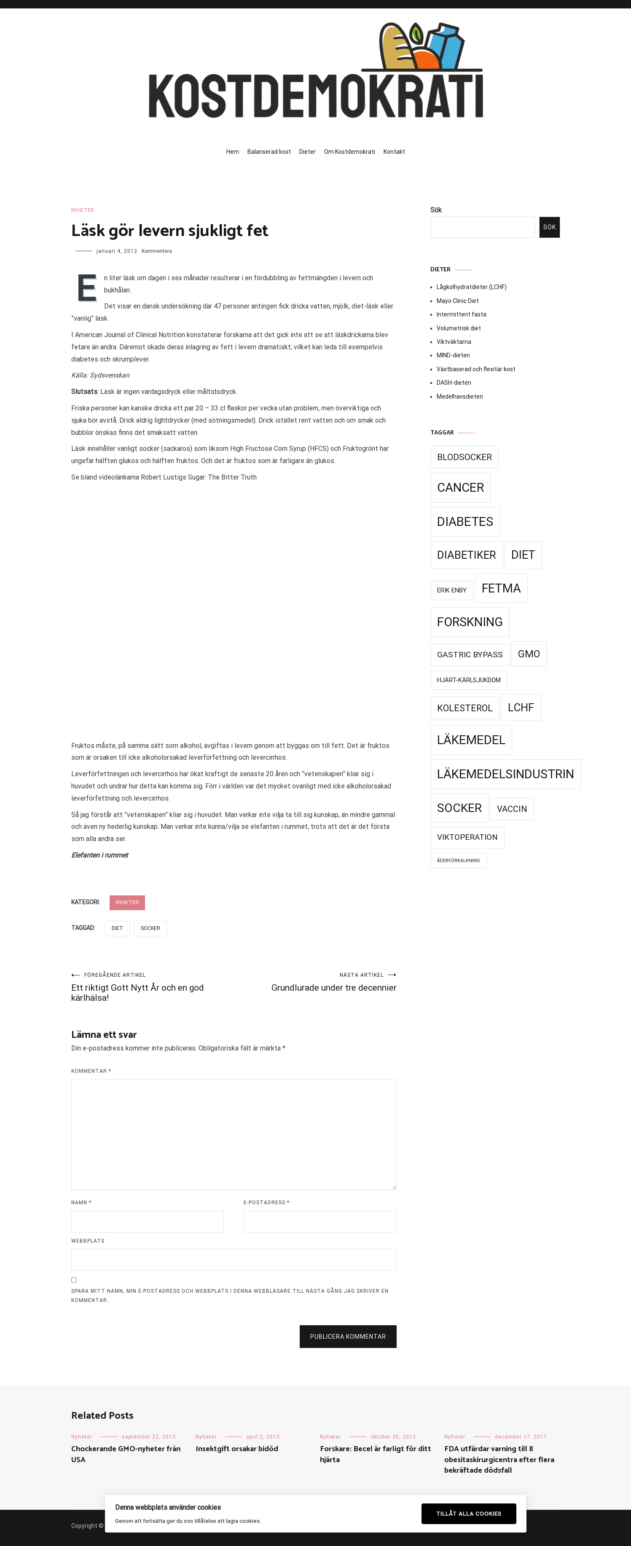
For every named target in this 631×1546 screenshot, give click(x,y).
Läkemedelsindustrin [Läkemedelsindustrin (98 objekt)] (505, 774)
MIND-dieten (453, 355)
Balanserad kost (269, 151)
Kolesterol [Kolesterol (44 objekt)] (465, 708)
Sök (436, 210)
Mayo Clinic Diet (458, 300)
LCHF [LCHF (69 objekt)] (521, 707)
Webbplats (88, 1241)
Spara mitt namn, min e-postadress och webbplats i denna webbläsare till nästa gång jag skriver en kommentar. (230, 1295)
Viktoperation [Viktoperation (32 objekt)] (467, 837)
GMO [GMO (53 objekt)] (529, 654)
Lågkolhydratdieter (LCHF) (472, 287)
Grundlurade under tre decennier (315, 982)
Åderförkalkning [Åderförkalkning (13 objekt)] (458, 860)
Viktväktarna (454, 341)
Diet (117, 928)
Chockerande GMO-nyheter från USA (125, 1454)
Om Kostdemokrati (349, 151)
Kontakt (394, 151)
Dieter (307, 151)
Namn (81, 1203)
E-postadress (267, 1203)
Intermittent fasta (461, 314)
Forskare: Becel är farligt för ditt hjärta (375, 1454)
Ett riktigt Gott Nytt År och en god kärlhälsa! (152, 987)
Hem (232, 151)
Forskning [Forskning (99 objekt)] (470, 622)
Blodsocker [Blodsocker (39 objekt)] (464, 457)
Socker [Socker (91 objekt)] (459, 808)
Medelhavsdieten (460, 396)
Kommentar (91, 1071)
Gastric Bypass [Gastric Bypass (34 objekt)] (470, 654)
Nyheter (82, 210)
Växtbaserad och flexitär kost (476, 369)
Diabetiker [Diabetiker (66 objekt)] (466, 555)
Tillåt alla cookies (469, 1513)
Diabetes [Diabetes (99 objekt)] (465, 521)
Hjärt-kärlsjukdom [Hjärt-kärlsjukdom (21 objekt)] (469, 680)
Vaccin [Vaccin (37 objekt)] (512, 809)
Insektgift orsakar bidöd (237, 1449)
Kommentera (157, 251)
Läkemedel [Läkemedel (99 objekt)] (471, 740)
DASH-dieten (454, 382)
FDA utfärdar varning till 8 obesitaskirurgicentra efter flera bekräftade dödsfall (499, 1459)
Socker (150, 928)
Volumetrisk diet (459, 328)
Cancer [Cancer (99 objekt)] (460, 487)
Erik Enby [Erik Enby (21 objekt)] (452, 590)
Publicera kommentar (348, 1336)
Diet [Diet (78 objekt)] (523, 555)
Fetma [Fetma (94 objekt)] (501, 588)
